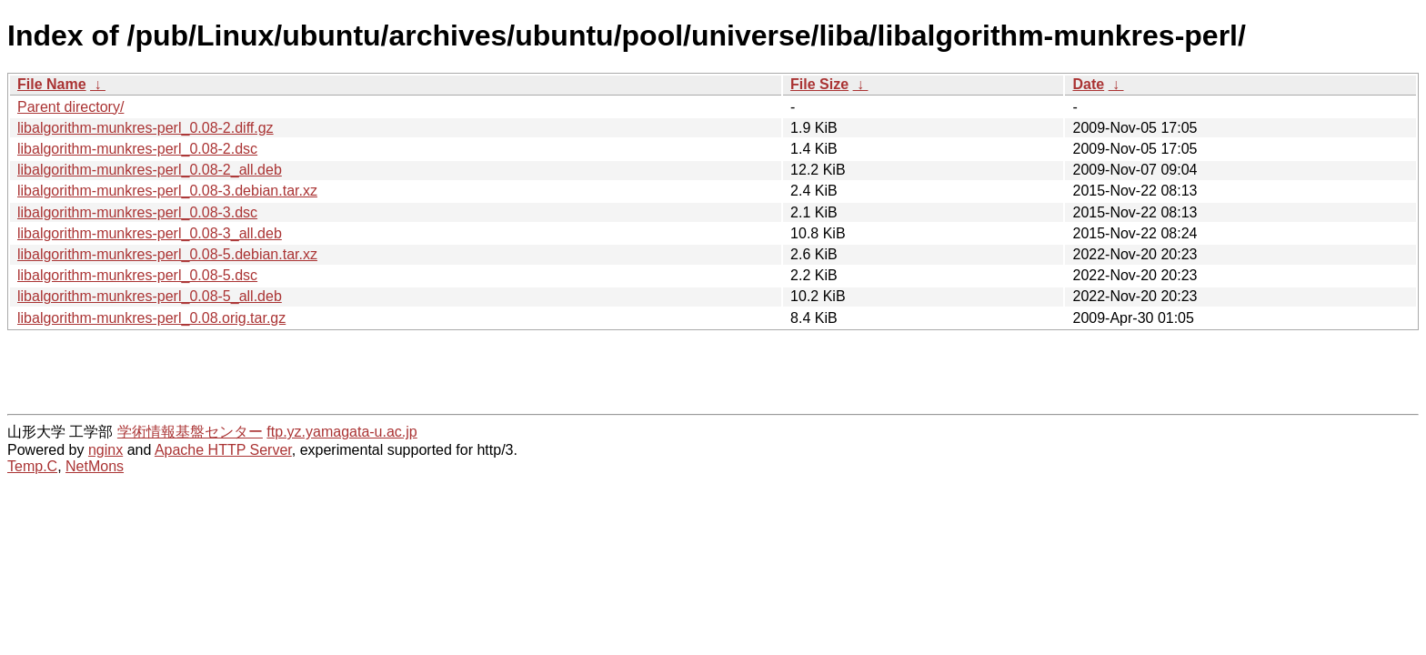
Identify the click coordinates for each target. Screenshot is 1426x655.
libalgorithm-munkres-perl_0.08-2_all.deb (149, 169)
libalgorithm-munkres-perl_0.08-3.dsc (137, 212)
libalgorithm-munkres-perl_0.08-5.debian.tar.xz (167, 254)
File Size (819, 84)
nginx (105, 450)
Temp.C (32, 466)
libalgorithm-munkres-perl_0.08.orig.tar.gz (151, 318)
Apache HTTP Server (223, 450)
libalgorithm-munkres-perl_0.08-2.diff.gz (145, 128)
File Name (51, 84)
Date (1088, 84)
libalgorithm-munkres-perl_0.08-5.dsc (137, 275)
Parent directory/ (70, 107)
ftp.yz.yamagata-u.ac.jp (341, 431)
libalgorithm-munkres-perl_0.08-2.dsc (137, 148)
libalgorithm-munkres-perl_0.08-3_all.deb (149, 233)
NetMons (94, 466)
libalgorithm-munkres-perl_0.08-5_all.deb (149, 296)
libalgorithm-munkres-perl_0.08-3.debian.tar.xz (167, 190)
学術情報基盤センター (190, 431)
